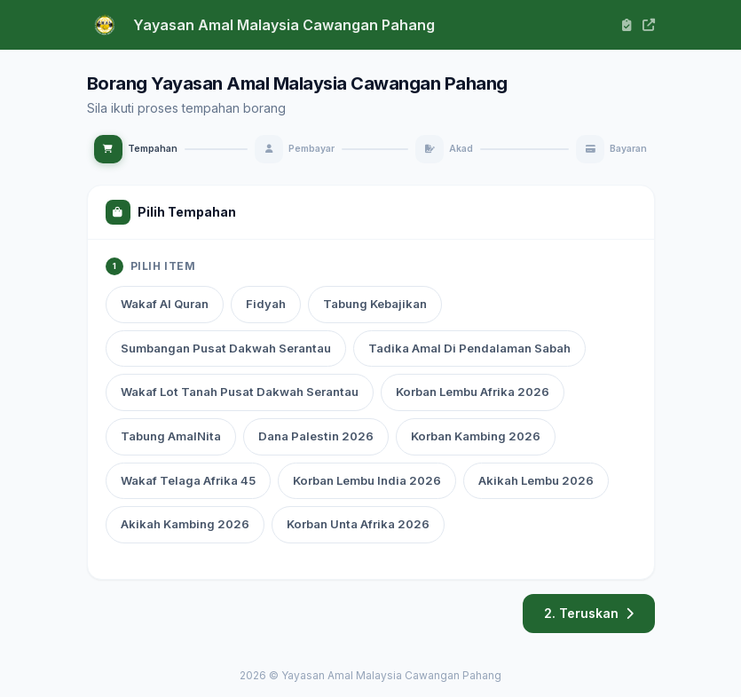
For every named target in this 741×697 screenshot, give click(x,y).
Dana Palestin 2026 (316, 436)
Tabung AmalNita (171, 436)
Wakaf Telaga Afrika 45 (188, 480)
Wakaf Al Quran (165, 304)
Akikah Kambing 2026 (185, 524)
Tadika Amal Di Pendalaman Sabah (469, 348)
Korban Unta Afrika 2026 (358, 524)
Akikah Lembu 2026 (536, 480)
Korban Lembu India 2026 (367, 480)
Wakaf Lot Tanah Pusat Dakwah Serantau (240, 391)
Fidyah (266, 304)
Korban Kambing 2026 (475, 436)
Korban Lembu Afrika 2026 (472, 391)
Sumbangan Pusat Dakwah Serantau (226, 348)
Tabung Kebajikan (375, 304)
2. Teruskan (589, 613)
